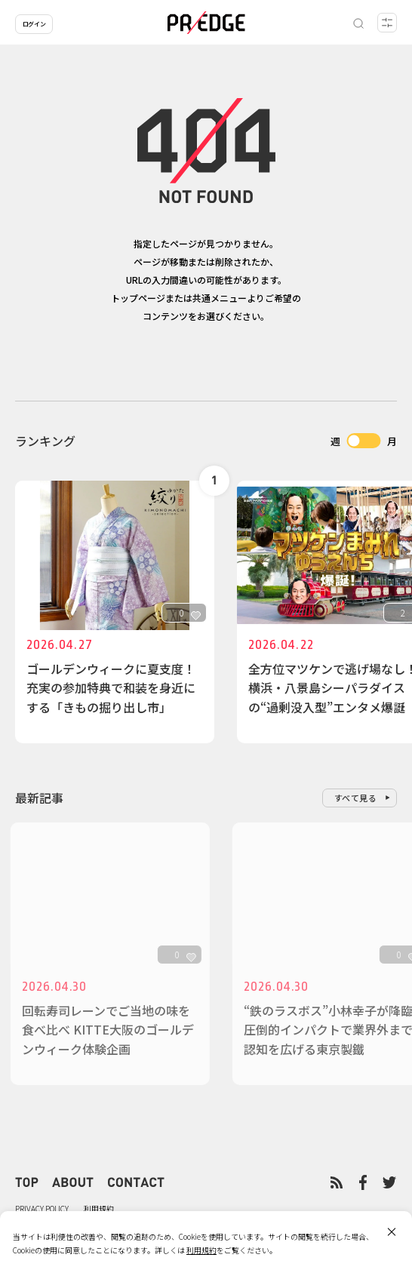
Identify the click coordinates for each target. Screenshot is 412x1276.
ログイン (34, 24)
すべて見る (355, 798)
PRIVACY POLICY (42, 1208)
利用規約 (99, 1208)
